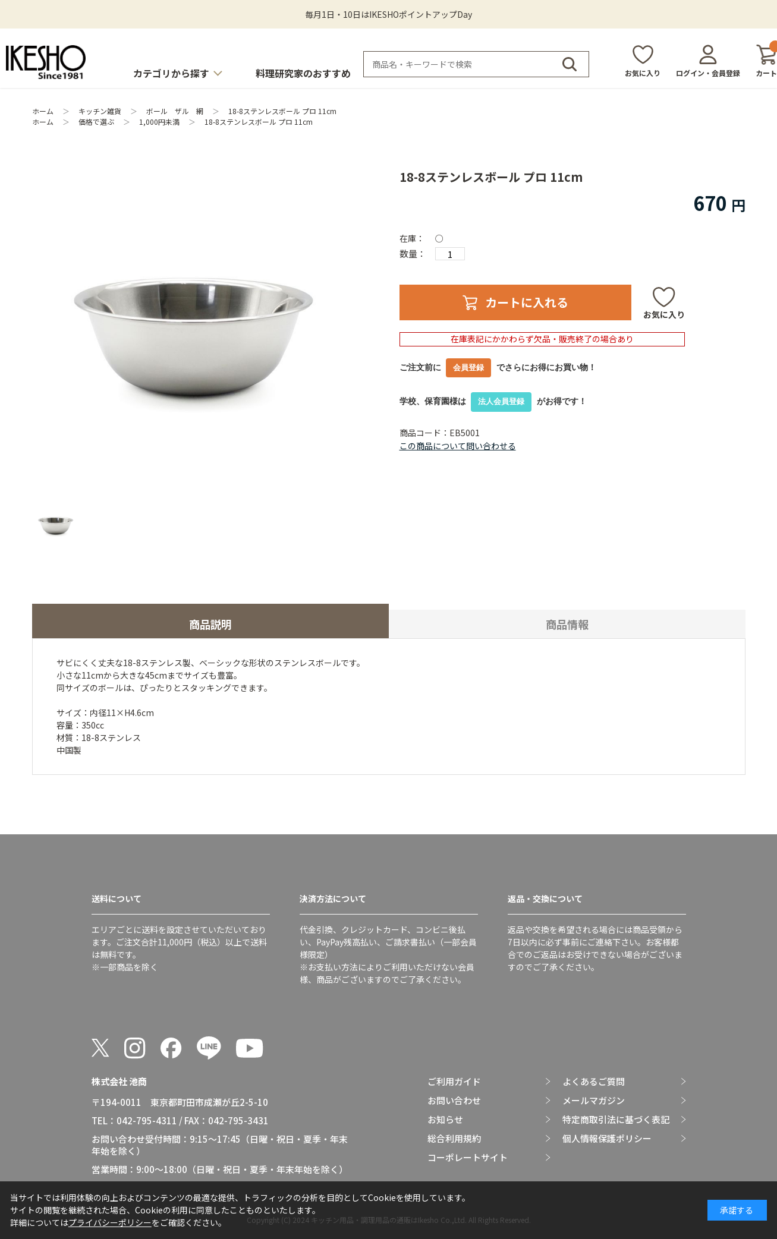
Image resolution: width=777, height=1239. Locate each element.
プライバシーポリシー (110, 1222)
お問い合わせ (454, 1100)
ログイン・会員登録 (708, 73)
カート (766, 61)
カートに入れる (526, 302)
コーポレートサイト (467, 1158)
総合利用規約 (454, 1139)
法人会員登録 (501, 401)
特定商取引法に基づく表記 (615, 1119)
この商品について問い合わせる (457, 446)
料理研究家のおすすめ (303, 73)
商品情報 (567, 624)
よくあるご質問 (593, 1081)
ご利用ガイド (454, 1081)
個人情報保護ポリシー (607, 1139)
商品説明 (210, 624)
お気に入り (642, 73)
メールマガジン (593, 1100)
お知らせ (445, 1119)
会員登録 (468, 367)
